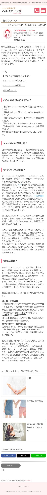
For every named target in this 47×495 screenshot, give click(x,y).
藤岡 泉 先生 (19, 40)
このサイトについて (24, 486)
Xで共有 (23, 455)
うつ (20, 185)
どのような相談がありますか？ (17, 76)
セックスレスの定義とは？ (15, 80)
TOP (2, 480)
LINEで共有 (38, 455)
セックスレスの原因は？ (14, 85)
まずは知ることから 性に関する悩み (14, 480)
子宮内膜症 (39, 196)
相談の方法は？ (10, 90)
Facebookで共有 (9, 455)
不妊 (2, 470)
